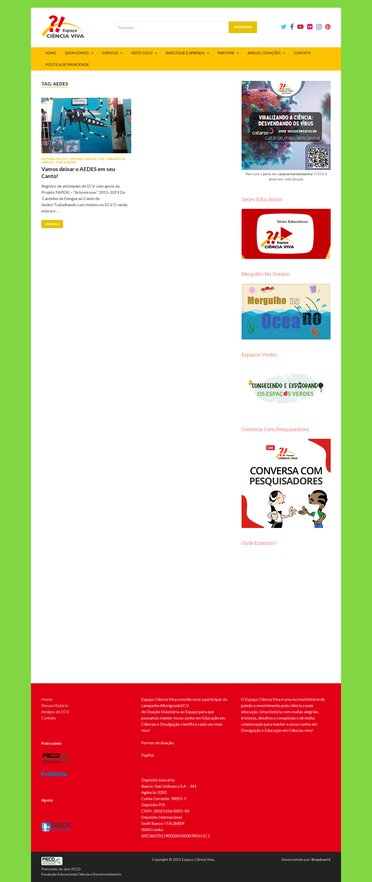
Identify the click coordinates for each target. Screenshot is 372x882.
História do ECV (54, 158)
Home (51, 53)
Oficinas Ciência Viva (87, 158)
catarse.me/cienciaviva (295, 174)
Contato (302, 53)
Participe (226, 53)
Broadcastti (321, 859)
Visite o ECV (142, 53)
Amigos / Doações (264, 53)
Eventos (110, 53)
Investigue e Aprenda (185, 53)
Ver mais (52, 224)
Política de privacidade (67, 65)
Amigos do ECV (55, 711)
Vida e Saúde (66, 162)
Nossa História (54, 705)
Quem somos (77, 53)
